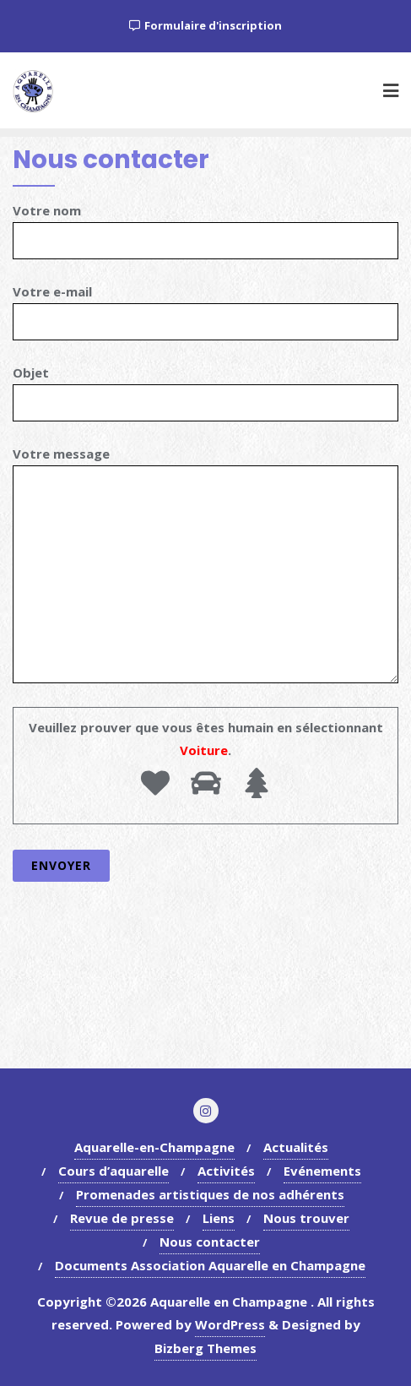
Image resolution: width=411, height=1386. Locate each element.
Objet (205, 387)
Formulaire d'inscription (205, 25)
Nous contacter (210, 1241)
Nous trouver (306, 1217)
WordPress (230, 1324)
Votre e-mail (205, 306)
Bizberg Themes (205, 1348)
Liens (219, 1217)
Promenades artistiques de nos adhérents (210, 1194)
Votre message (205, 564)
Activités (226, 1170)
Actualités (295, 1147)
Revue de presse (122, 1217)
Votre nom (205, 225)
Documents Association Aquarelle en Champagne (210, 1265)
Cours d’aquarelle (113, 1170)
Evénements (322, 1170)
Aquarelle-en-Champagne (154, 1147)
